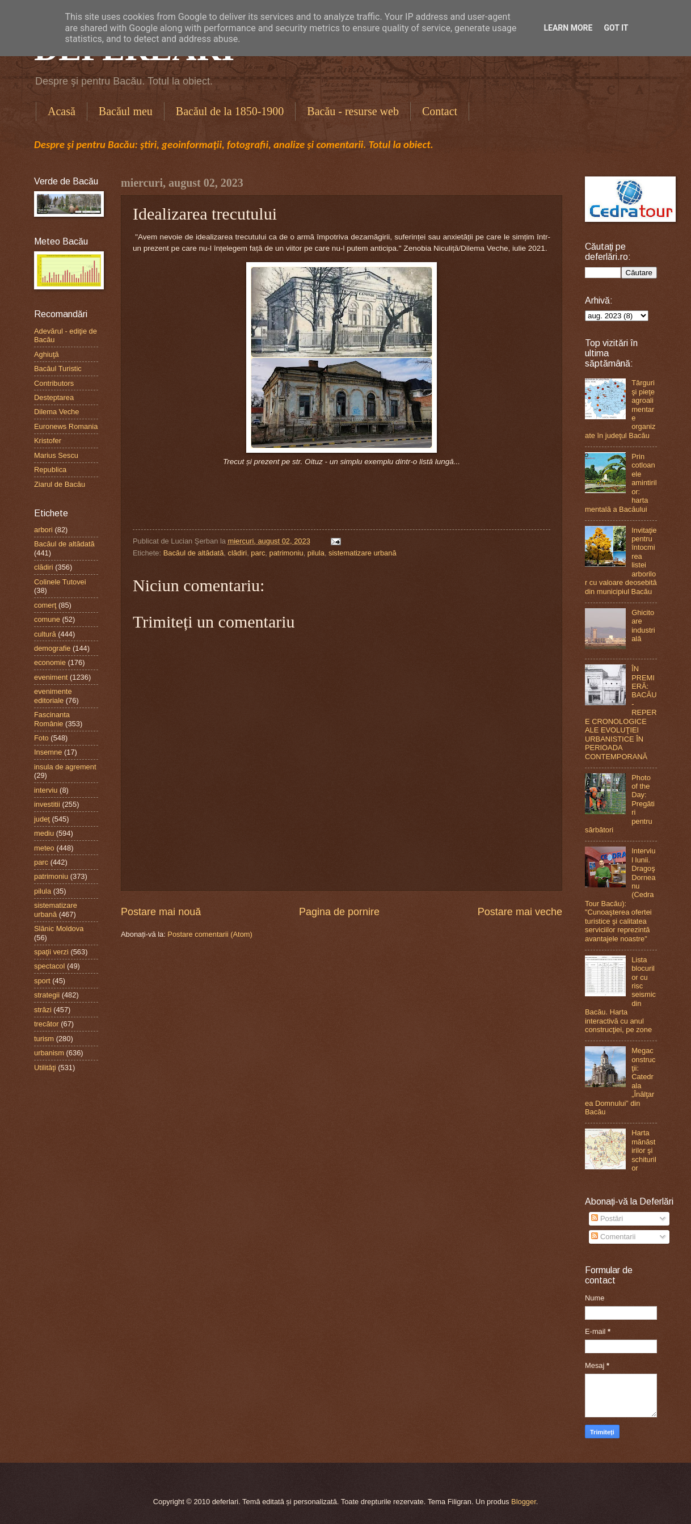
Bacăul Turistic (58, 368)
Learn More (567, 27)
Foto (41, 738)
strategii (47, 995)
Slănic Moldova (58, 928)
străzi (43, 1009)
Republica (50, 469)
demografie (52, 648)
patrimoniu (286, 553)
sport (42, 980)
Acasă (61, 111)
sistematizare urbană (362, 553)
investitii (47, 804)
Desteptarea (54, 397)
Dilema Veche (56, 411)
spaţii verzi (51, 952)
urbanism (49, 1053)
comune (47, 619)
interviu (46, 790)
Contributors (54, 383)
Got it (616, 27)
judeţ (42, 819)
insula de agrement (65, 767)
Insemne (48, 752)
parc (258, 553)
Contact (439, 111)
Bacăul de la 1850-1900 (230, 111)
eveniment (51, 677)
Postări (607, 1218)
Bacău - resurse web (353, 111)
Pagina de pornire (339, 911)
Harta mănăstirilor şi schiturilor (643, 1150)
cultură (45, 634)
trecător (46, 1024)
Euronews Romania (66, 426)
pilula (316, 553)
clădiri (237, 553)
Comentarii (613, 1236)
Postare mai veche (520, 911)
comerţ (45, 605)
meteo (44, 848)
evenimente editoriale (53, 695)
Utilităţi (45, 1067)
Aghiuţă (46, 354)
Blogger (523, 1501)
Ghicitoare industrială (643, 625)
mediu (44, 833)
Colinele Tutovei (60, 582)
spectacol (49, 966)
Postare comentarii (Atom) (209, 934)
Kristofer (47, 440)
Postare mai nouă (161, 911)
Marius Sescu (56, 455)
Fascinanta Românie (52, 718)
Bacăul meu (126, 111)
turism (44, 1038)
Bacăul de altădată (193, 553)
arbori (43, 529)
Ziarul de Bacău (59, 484)
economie (50, 662)
